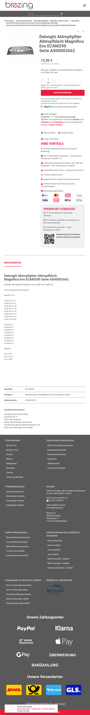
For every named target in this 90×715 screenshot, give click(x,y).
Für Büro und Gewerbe (15, 551)
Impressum (52, 459)
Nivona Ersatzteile (54, 541)
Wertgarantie (11, 463)
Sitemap (9, 472)
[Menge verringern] (43, 81)
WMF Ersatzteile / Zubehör (58, 563)
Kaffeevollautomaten (15, 492)
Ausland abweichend (67, 117)
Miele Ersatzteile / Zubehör (58, 559)
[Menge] (48, 80)
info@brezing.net (56, 508)
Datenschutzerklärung (56, 454)
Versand (56, 64)
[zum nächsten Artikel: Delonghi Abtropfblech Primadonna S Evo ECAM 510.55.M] (83, 31)
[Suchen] (44, 13)
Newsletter (10, 468)
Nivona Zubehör (54, 545)
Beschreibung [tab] (12, 262)
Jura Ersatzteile (53, 550)
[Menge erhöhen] (54, 81)
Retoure (9, 459)
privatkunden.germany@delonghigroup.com (22, 425)
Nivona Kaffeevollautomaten (18, 537)
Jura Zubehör (52, 554)
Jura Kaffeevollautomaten (17, 542)
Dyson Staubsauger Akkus (17, 590)
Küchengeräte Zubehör (15, 496)
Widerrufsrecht (53, 463)
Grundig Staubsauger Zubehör (18, 594)
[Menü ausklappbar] (84, 5)
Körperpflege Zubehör (15, 505)
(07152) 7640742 (56, 500)
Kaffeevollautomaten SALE (17, 555)
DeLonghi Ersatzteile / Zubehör (60, 568)
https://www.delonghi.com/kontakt (18, 427)
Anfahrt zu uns (12, 450)
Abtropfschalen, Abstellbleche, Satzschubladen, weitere (47, 395)
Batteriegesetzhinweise (56, 450)
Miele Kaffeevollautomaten (17, 546)
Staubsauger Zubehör (15, 501)
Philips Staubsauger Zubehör (18, 603)
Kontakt (9, 454)
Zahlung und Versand (56, 468)
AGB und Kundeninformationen (60, 445)
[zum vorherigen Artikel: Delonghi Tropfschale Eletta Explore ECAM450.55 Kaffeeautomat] (78, 31)
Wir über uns (11, 445)
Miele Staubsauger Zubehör (17, 599)
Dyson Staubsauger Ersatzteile (18, 585)
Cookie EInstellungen (14, 477)
